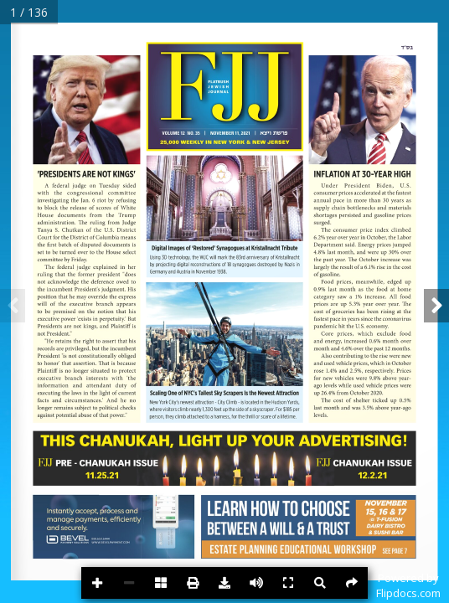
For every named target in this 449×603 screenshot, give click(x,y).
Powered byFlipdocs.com (408, 585)
